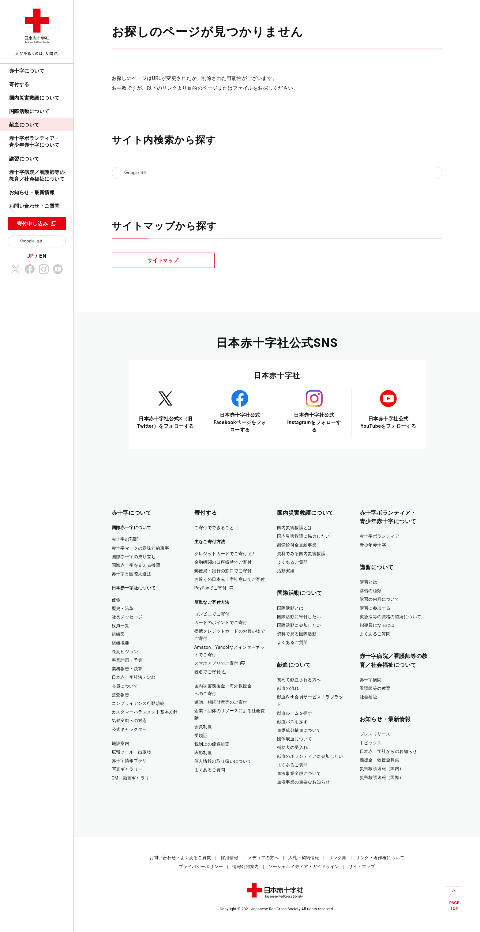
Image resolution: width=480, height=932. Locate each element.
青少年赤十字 (373, 545)
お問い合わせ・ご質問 (34, 206)
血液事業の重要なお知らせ (303, 782)
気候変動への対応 (129, 720)
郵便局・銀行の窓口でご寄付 (223, 570)
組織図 (118, 634)
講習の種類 (371, 590)
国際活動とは (290, 608)
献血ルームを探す (294, 713)
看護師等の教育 (375, 688)
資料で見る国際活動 (297, 633)
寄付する (19, 84)
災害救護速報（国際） (382, 777)
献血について (24, 125)
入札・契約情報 (303, 857)
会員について (125, 686)
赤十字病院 (371, 679)
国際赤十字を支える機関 (136, 565)
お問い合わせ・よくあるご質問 (180, 857)
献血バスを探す (292, 721)
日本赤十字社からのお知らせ (388, 751)
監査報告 (120, 694)
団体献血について (294, 738)
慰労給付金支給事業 (297, 545)
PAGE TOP (454, 898)
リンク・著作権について (380, 857)
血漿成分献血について (299, 730)
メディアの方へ (263, 857)
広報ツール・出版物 (132, 752)
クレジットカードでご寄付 (220, 553)
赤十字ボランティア (379, 536)
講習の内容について (379, 599)
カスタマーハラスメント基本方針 (145, 711)
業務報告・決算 (127, 668)
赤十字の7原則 (126, 539)
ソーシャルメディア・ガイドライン (303, 866)
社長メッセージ (127, 616)
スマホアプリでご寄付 (216, 663)
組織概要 (120, 643)
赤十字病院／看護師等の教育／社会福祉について (37, 175)
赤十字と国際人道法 (132, 573)
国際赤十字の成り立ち (134, 556)
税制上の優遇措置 (212, 744)
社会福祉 (368, 696)
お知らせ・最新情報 (31, 192)
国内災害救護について (34, 98)
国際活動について (29, 111)
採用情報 (229, 857)
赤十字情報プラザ (129, 760)
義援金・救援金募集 (379, 759)
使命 (116, 599)
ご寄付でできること (214, 527)
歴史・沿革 (123, 608)
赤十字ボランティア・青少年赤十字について (34, 141)
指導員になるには (377, 625)
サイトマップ (163, 260)
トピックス (371, 742)
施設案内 (120, 743)
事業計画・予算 (127, 660)
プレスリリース (375, 733)
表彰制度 (203, 752)
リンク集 (338, 857)
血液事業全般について (299, 773)
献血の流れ (288, 688)
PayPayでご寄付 (210, 587)
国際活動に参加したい (299, 625)
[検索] (39, 241)
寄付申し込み (32, 224)
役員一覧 (120, 625)
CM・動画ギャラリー (133, 778)
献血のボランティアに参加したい (310, 756)
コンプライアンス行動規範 (138, 703)
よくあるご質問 (209, 769)
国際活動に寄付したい (299, 616)
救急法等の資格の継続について (391, 616)
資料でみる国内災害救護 (301, 553)
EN (43, 256)
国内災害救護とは (294, 527)
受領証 (201, 735)
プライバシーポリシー (201, 866)
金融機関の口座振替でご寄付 (223, 562)
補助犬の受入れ (292, 747)
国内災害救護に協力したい (303, 536)
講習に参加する (375, 608)
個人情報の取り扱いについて (223, 761)
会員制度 (203, 726)
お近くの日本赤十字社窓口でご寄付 (229, 579)
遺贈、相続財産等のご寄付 (220, 702)
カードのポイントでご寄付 (220, 622)
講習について (24, 159)
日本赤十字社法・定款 (134, 677)
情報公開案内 (245, 866)
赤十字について (26, 71)
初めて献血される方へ (299, 679)
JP (30, 256)
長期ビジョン (125, 651)
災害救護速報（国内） (382, 768)
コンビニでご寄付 (212, 613)
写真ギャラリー (127, 769)
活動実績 (286, 570)
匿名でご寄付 (207, 671)
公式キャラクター (129, 729)
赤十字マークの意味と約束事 (140, 548)
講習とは (368, 582)
